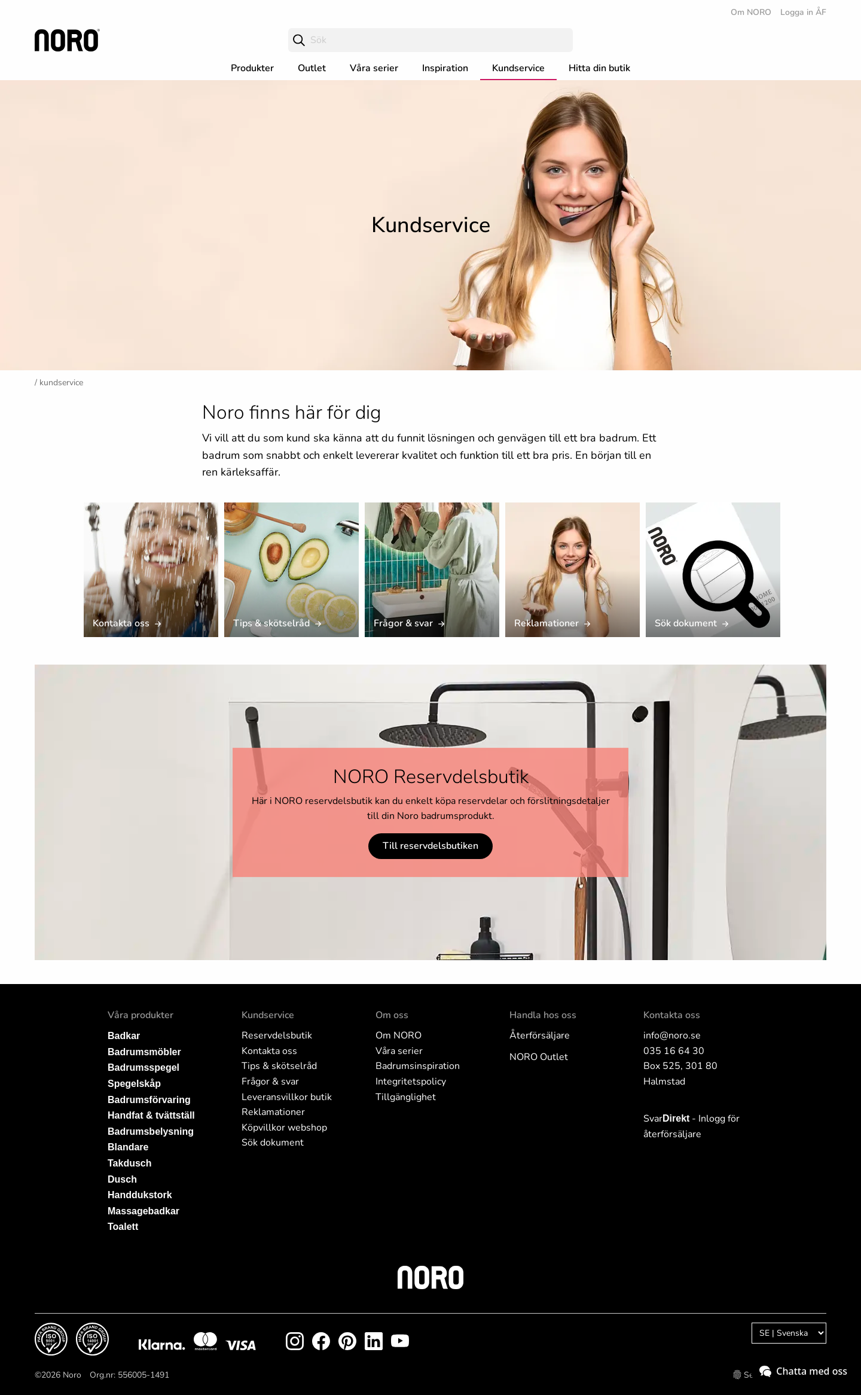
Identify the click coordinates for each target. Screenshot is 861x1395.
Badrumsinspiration (417, 1066)
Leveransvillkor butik (287, 1097)
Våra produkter (140, 1015)
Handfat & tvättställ (151, 1115)
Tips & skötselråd (279, 1066)
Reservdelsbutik (277, 1035)
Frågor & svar (270, 1081)
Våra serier (374, 68)
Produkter (252, 68)
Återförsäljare (539, 1035)
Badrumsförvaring (149, 1100)
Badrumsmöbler (144, 1052)
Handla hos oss (542, 1015)
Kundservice (518, 68)
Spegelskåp (134, 1084)
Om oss (391, 1015)
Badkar (124, 1036)
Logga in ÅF (803, 12)
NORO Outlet (538, 1057)
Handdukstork (140, 1195)
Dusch (122, 1179)
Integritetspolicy (410, 1081)
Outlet (312, 68)
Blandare (128, 1147)
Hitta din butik (599, 68)
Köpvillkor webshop (284, 1127)
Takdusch (130, 1163)
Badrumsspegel (143, 1067)
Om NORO (751, 12)
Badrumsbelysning (151, 1131)
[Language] (789, 1333)
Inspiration (445, 68)
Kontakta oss (269, 1051)
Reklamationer (273, 1112)
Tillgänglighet (405, 1097)
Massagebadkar (143, 1211)
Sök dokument (273, 1142)
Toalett (123, 1227)
